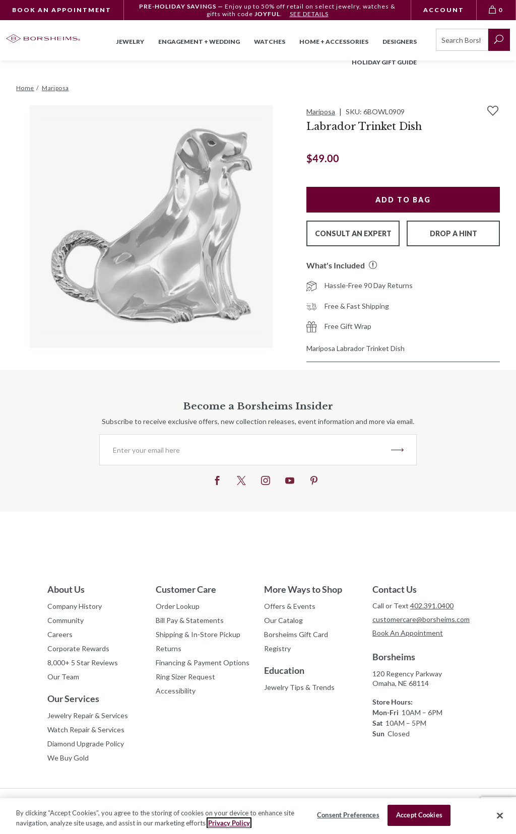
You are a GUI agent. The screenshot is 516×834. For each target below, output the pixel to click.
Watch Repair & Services (85, 729)
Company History (74, 606)
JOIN (397, 449)
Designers (399, 41)
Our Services (73, 698)
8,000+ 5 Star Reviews (82, 662)
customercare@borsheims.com (420, 619)
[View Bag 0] (496, 10)
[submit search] (499, 40)
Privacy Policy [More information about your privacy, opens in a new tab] (229, 823)
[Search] (462, 40)
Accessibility (176, 690)
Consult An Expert (353, 233)
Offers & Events (289, 606)
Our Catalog (283, 620)
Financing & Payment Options (202, 662)
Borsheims (393, 656)
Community (65, 620)
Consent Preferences (348, 815)
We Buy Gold (68, 757)
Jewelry (130, 41)
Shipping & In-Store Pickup (198, 634)
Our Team (63, 676)
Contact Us (394, 589)
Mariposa (320, 111)
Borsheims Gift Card (296, 634)
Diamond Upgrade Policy (85, 743)
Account (443, 10)
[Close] (500, 815)
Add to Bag (403, 199)
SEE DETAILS (309, 14)
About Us (66, 589)
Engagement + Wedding (199, 41)
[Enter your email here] (245, 450)
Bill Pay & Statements (190, 618)
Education (284, 670)
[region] (258, 816)
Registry (277, 648)
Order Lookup (178, 606)
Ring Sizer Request (185, 676)
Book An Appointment (61, 10)
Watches (269, 41)
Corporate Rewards (78, 648)
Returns (168, 648)
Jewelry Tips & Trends (299, 687)
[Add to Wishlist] (493, 111)
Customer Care (186, 589)
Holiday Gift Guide (384, 62)
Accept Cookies (419, 815)
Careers (60, 634)
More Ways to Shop (303, 589)
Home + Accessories (333, 41)
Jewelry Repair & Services (87, 715)
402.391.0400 (432, 605)
